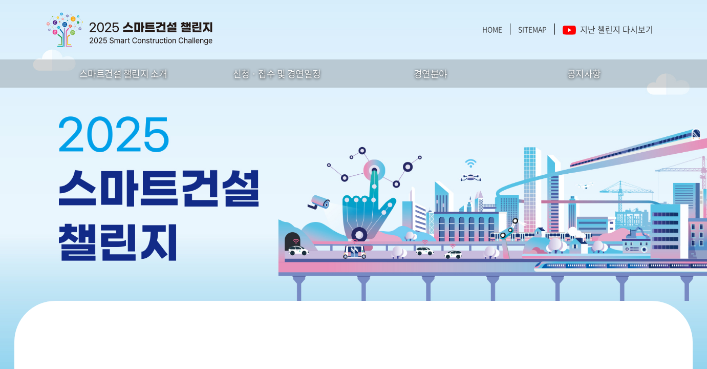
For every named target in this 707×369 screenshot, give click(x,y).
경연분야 (430, 73)
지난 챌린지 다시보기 (608, 29)
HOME (492, 29)
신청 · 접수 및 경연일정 (277, 73)
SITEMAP (532, 29)
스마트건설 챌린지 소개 (123, 73)
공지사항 (584, 73)
